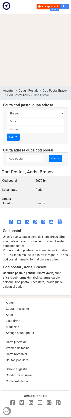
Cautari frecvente (17, 309)
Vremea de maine (17, 348)
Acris (39, 190)
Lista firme (13, 321)
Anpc (9, 315)
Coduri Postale (28, 90)
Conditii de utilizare (19, 375)
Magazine (12, 327)
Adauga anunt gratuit (20, 333)
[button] (64, 6)
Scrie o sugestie (16, 369)
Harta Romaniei (16, 354)
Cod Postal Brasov (55, 90)
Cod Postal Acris (18, 95)
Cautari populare (17, 360)
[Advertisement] (35, 50)
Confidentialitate (17, 381)
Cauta (13, 137)
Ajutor (10, 302)
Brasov (40, 203)
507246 (41, 180)
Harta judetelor (16, 342)
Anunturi (8, 90)
